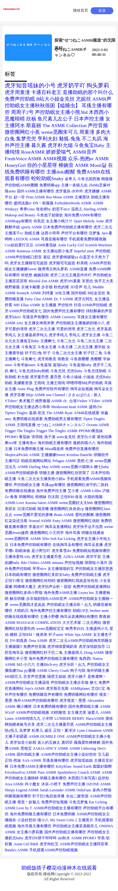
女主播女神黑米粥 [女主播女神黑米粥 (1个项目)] (39, 323)
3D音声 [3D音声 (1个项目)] (76, 287)
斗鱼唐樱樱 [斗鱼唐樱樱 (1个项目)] (79, 359)
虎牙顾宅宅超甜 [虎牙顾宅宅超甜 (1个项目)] (62, 263)
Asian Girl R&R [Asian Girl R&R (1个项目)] (26, 844)
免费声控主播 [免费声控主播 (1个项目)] (74, 784)
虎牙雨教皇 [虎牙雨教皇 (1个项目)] (46, 359)
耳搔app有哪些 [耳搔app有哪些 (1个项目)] (53, 485)
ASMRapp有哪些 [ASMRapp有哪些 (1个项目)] (18, 221)
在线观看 (87, 867)
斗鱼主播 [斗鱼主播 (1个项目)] (65, 347)
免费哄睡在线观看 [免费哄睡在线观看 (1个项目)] (28, 419)
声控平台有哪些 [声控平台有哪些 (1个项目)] (74, 233)
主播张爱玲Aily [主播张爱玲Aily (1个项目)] (17, 556)
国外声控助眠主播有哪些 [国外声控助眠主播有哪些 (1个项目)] (65, 832)
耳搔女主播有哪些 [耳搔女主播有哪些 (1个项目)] (92, 317)
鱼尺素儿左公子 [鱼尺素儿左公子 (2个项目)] (55, 118)
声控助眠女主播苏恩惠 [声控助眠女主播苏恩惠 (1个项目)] (94, 568)
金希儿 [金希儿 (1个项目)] (70, 179)
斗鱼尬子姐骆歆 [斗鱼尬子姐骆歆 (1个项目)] (50, 215)
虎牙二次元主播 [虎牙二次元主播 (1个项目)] (42, 329)
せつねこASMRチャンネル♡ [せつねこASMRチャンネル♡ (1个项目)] (61, 425)
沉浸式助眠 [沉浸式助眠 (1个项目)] (26, 509)
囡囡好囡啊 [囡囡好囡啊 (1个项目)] (102, 766)
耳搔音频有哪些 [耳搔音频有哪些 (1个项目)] (54, 239)
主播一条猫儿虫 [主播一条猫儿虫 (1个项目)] (74, 185)
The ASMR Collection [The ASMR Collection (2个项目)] (64, 125)
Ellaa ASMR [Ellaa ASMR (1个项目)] (30, 305)
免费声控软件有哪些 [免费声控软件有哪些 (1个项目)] (52, 389)
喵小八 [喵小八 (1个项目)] (43, 820)
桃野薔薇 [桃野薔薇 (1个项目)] (12, 287)
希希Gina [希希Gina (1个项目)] (27, 209)
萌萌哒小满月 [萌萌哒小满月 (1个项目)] (96, 562)
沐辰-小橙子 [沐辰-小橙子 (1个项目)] (51, 784)
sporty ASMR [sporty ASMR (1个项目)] (31, 227)
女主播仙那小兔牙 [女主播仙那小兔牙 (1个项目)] (58, 251)
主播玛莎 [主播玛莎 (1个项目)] (12, 461)
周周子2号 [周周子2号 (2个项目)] (22, 112)
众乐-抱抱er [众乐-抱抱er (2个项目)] (80, 158)
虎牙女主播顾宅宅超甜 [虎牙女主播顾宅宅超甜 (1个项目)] (29, 263)
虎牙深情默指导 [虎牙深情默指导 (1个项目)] (92, 646)
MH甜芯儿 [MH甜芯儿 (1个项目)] (13, 676)
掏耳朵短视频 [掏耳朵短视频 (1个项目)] (81, 389)
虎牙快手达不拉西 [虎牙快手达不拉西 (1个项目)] (88, 527)
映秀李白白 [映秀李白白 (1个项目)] (74, 628)
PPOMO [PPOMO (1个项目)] (11, 437)
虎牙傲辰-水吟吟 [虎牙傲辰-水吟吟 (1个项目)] (69, 191)
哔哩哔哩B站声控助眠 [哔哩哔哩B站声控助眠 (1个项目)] (84, 383)
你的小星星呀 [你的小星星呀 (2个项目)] (42, 165)
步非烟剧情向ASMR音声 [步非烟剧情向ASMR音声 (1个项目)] (46, 598)
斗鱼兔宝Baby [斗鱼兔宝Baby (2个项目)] (89, 145)
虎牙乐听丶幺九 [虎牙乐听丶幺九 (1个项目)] (72, 664)
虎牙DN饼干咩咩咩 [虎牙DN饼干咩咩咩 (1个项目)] (40, 838)
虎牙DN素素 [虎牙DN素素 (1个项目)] (70, 281)
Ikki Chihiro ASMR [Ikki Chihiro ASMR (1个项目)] (36, 562)
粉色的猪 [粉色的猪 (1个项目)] (61, 287)
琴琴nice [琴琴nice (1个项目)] (39, 568)
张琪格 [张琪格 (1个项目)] (37, 437)
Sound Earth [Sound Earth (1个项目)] (82, 766)
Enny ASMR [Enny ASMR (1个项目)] (62, 521)
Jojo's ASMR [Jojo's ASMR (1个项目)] (35, 688)
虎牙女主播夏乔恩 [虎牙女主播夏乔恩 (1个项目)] (46, 556)
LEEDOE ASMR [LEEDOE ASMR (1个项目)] (27, 239)
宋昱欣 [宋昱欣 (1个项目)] (87, 281)
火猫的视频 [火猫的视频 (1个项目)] (93, 497)
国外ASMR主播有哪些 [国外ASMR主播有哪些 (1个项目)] (35, 191)
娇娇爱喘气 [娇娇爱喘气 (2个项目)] (58, 152)
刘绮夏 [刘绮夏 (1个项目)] (47, 293)
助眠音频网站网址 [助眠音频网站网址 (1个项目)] (36, 461)
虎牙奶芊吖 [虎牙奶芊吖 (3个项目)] (71, 85)
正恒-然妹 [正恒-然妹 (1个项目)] (13, 760)
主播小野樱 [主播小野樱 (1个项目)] (49, 616)
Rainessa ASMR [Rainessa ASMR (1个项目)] (29, 251)
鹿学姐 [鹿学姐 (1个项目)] (99, 347)
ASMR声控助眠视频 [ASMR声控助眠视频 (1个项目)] (32, 712)
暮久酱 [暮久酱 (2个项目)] (38, 145)
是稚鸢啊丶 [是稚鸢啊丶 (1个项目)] (96, 676)
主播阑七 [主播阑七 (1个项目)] (47, 341)
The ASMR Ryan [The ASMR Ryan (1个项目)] (60, 413)
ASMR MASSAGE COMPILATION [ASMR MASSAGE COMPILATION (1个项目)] (33, 622)
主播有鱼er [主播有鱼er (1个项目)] (27, 443)
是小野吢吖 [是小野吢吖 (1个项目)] (40, 550)
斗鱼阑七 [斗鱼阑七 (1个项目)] (28, 359)
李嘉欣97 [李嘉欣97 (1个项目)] (36, 527)
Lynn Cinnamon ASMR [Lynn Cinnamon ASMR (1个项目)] (95, 730)
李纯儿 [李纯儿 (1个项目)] (74, 335)
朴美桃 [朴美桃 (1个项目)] (82, 263)
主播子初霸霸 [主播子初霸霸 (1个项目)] (16, 736)
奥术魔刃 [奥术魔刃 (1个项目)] (26, 401)
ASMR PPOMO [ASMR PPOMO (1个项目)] (83, 838)
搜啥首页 (80, 10)
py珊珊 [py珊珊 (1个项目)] (30, 670)
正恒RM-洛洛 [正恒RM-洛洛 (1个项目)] (71, 497)
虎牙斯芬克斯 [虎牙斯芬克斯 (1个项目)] (57, 688)
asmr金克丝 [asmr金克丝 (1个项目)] (66, 437)
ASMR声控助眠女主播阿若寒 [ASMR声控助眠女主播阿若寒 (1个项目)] (84, 844)
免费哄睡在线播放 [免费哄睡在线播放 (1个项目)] (20, 491)
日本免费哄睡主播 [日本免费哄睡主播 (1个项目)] (29, 449)
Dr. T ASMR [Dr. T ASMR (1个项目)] (63, 299)
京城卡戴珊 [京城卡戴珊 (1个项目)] (30, 287)
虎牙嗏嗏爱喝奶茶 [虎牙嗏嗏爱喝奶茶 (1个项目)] (62, 646)
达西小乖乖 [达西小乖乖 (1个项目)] (50, 233)
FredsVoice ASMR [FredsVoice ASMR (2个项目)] (23, 158)
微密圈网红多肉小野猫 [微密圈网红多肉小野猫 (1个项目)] (23, 592)
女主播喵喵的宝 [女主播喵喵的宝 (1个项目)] (61, 568)
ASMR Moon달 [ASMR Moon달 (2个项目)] (91, 165)
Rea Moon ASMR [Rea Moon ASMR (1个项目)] (60, 197)
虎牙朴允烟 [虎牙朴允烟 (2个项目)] (60, 145)
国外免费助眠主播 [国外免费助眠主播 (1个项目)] (83, 706)
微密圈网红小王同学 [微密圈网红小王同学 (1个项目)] (47, 532)
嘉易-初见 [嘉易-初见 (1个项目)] (37, 413)
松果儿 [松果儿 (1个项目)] (37, 730)
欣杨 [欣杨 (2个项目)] (31, 118)
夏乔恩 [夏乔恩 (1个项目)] (55, 377)
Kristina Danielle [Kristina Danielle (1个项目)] (79, 455)
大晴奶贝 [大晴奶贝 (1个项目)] (21, 610)
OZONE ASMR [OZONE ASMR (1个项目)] (99, 784)
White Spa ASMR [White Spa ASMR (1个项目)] (78, 634)
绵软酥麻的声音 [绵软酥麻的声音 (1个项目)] (99, 311)
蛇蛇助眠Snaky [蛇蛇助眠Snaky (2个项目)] (47, 178)
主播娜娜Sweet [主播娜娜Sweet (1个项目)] (53, 455)
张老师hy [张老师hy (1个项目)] (43, 209)
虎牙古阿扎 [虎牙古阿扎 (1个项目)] (83, 299)
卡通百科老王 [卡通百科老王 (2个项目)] (46, 92)
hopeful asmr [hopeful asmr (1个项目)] (84, 251)
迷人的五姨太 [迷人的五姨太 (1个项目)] (48, 742)
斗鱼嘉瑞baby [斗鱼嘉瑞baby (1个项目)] (80, 365)
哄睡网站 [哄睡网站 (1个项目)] (26, 497)
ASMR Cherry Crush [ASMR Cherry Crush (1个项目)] (53, 670)
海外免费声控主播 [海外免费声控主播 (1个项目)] (51, 491)
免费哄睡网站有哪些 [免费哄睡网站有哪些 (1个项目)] (81, 694)
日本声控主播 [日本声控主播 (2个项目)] (89, 118)
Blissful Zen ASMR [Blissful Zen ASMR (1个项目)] (44, 281)
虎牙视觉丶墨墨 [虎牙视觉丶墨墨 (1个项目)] (72, 700)
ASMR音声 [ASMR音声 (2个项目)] (84, 152)
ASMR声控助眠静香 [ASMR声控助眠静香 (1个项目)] (21, 473)
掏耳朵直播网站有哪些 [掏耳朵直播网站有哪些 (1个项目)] (79, 616)
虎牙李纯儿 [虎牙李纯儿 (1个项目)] (58, 335)
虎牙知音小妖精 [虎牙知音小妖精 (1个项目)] (23, 742)
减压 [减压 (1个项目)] (48, 730)
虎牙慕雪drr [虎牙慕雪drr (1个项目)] (61, 550)
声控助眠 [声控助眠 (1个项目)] (102, 251)
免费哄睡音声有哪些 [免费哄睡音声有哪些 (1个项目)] (46, 694)
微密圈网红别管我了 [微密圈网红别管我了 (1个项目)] (73, 473)
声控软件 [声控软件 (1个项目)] (65, 305)
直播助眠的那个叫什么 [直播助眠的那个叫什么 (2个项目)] (88, 92)
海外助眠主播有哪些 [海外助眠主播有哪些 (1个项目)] (55, 443)
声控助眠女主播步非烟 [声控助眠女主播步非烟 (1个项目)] (69, 682)
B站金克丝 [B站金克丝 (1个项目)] (96, 293)
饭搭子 (39, 867)
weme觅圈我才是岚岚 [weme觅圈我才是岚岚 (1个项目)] (27, 604)
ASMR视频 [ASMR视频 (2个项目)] (55, 158)
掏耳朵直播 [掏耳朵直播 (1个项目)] (93, 544)
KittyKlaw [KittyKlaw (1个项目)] (64, 766)
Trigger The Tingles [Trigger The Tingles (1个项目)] (20, 431)
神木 (72, 867)
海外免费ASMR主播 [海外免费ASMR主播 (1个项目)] (60, 592)
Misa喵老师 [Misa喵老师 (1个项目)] (54, 449)
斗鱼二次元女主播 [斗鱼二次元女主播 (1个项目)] (67, 353)
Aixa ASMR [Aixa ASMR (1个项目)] (14, 784)
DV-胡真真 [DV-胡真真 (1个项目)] (18, 640)
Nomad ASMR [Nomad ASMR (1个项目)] (40, 521)
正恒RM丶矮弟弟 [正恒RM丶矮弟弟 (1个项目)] (33, 634)
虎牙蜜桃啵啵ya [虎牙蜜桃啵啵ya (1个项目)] (65, 257)
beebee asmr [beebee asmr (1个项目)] (99, 610)
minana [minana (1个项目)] (57, 562)
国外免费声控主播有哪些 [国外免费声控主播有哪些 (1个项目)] (64, 311)
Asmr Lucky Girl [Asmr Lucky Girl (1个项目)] (71, 245)
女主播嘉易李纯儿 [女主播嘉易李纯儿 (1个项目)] (32, 335)
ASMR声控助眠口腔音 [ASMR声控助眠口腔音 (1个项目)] (23, 257)
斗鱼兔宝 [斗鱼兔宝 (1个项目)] (28, 347)
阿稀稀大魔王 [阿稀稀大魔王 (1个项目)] (25, 586)
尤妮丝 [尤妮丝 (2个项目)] (83, 99)
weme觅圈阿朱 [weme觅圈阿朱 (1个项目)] (17, 538)
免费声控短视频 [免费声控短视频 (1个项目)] (54, 802)
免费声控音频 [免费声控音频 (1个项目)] (34, 646)
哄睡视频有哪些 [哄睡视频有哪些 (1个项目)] (18, 796)
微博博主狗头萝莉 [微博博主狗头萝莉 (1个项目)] (53, 269)
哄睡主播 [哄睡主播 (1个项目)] (46, 473)
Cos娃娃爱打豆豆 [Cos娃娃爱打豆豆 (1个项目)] (19, 245)
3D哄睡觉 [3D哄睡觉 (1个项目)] (58, 712)
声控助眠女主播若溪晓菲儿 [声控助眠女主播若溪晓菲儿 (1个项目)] (75, 826)
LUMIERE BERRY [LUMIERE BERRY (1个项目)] (69, 718)
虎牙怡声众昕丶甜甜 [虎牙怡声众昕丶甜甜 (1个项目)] (54, 586)
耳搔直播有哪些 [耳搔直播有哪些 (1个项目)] (55, 760)
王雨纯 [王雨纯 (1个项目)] (39, 383)
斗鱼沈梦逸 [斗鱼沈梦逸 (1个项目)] (78, 802)
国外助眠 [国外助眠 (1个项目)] (78, 293)
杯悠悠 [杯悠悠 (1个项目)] (26, 275)
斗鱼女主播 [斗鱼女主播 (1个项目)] (46, 347)
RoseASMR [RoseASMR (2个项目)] (33, 152)
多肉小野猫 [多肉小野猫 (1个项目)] (102, 790)
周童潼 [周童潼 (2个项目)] (86, 132)
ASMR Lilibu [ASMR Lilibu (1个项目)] (90, 491)
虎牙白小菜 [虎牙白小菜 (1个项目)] (86, 437)
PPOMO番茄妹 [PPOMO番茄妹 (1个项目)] (91, 431)
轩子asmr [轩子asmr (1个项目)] (55, 634)
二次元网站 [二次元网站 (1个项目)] (91, 622)
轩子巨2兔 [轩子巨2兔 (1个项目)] (33, 353)
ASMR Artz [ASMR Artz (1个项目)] (14, 323)
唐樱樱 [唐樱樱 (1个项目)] (96, 359)
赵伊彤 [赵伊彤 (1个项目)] (103, 778)
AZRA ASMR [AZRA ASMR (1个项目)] (73, 556)
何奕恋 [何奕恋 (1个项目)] (39, 221)
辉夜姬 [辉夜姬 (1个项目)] (104, 616)
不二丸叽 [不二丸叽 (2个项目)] (92, 138)
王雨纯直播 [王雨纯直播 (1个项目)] (26, 425)
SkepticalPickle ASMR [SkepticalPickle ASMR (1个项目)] (22, 455)
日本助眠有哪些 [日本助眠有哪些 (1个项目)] (18, 574)
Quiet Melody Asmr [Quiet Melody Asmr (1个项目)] (89, 221)
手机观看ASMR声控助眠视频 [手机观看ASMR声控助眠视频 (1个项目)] (53, 850)
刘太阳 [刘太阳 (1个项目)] (53, 497)
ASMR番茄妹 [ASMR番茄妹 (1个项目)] (46, 245)
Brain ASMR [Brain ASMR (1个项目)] (64, 515)
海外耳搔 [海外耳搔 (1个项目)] (72, 532)
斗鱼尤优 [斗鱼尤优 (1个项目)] (57, 371)
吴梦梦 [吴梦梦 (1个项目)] (25, 730)
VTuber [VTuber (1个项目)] (94, 401)
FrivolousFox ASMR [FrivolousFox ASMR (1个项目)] (21, 772)
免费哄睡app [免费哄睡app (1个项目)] (49, 185)
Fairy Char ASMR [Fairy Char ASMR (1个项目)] (39, 299)
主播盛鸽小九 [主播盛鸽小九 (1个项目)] (97, 628)
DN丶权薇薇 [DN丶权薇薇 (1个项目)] (43, 203)
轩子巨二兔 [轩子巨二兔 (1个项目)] (92, 353)
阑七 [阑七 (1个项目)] (13, 371)
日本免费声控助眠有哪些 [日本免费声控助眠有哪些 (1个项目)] (30, 544)
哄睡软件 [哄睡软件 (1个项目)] (101, 455)
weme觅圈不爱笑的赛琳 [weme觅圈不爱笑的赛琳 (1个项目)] (33, 515)
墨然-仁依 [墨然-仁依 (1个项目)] (85, 461)
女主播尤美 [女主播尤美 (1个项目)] (76, 712)
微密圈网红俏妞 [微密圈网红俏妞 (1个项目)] (86, 521)
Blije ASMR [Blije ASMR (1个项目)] (35, 395)
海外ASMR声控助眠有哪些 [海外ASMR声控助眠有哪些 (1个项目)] (36, 700)
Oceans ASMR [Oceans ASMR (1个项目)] (98, 425)
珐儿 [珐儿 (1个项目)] (87, 287)
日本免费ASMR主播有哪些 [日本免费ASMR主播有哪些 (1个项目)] (32, 766)
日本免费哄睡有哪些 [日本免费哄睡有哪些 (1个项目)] (50, 706)
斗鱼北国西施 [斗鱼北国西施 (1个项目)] (88, 179)
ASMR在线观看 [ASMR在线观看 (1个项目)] (86, 413)
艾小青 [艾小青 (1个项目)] (73, 491)
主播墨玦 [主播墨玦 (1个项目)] (82, 197)
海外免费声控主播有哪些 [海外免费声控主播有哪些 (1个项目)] (50, 610)
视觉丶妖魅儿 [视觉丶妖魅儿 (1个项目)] (28, 802)
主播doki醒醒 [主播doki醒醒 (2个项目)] (60, 171)
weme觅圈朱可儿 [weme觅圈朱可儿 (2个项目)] (59, 132)
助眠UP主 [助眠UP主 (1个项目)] (81, 610)
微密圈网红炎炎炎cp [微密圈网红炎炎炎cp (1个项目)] (67, 509)
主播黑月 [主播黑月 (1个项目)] (85, 820)
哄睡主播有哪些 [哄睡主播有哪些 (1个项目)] (53, 778)
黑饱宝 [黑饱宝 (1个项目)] (26, 748)
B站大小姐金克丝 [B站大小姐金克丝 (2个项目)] (55, 99)
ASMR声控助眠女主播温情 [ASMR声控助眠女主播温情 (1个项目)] (27, 682)
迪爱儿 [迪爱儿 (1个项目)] (93, 712)
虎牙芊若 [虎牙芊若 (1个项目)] (93, 556)
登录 (102, 11)
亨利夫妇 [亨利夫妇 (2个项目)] (47, 138)
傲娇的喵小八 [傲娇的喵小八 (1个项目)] (84, 443)
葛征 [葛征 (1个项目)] (47, 257)
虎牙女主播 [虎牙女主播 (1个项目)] (90, 335)
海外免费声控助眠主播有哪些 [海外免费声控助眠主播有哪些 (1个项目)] (53, 658)
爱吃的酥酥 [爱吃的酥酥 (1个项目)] (84, 515)
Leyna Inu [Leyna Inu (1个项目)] (86, 592)
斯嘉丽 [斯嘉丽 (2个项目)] (33, 125)
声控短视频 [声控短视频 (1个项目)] (74, 562)
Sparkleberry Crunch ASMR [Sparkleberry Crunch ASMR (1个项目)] (78, 772)
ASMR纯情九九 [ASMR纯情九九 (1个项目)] (28, 718)
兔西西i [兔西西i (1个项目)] (85, 658)
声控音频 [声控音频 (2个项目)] (98, 125)
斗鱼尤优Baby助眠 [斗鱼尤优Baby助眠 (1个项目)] (34, 371)
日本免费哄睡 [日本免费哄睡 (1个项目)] (64, 814)
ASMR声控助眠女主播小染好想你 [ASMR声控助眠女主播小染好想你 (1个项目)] (69, 754)
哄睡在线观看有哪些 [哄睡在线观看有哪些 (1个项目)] (22, 616)
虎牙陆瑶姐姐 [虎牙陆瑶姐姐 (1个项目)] (81, 760)
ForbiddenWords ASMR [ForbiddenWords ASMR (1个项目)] (73, 203)
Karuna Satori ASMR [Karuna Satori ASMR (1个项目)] (41, 503)
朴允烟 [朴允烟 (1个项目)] (23, 377)
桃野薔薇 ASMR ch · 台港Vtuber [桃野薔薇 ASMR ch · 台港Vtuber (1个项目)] (61, 401)
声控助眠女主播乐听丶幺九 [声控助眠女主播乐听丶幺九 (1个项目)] (69, 604)
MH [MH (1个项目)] (17, 305)
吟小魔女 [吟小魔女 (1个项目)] (32, 784)
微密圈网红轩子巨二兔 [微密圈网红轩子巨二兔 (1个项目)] (44, 652)
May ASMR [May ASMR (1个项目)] (51, 467)
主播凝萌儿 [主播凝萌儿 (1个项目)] (73, 652)
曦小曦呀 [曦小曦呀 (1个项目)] (24, 706)
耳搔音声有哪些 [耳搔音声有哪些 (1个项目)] (35, 317)
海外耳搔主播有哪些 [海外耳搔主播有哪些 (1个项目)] (34, 826)
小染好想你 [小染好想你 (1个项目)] (26, 820)
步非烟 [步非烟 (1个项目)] (47, 287)
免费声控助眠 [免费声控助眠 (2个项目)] (20, 99)
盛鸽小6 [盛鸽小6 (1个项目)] (95, 407)
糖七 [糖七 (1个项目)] (93, 682)
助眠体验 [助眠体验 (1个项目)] (22, 550)
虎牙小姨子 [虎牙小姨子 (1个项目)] (76, 676)
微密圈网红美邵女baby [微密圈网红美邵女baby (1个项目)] (51, 574)
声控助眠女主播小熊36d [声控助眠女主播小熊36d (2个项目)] (61, 112)
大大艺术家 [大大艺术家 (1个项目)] (71, 622)
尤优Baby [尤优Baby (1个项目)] (74, 371)
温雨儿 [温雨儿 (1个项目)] (76, 209)
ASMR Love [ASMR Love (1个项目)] (14, 503)
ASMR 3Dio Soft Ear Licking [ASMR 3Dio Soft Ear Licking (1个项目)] (53, 538)
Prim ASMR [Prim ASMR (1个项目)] (35, 197)
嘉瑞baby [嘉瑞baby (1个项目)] (60, 365)
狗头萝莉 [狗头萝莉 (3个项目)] (98, 85)
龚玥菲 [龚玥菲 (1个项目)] (67, 742)
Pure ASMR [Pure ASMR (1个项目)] (47, 772)
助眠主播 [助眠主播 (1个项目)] (32, 233)
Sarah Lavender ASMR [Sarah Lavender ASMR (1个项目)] (57, 790)
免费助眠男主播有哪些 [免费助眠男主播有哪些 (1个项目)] (63, 419)
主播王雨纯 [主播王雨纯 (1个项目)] (55, 383)
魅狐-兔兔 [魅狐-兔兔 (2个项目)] (70, 138)
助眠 (26, 867)
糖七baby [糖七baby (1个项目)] (101, 467)
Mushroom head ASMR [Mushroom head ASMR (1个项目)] (69, 407)
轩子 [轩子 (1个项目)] (47, 353)
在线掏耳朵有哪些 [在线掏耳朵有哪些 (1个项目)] (68, 544)
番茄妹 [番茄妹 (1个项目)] (24, 437)
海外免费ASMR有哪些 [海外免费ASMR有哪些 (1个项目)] (82, 215)
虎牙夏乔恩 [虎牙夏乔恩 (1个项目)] (39, 377)
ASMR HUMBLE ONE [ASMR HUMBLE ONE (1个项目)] (47, 736)
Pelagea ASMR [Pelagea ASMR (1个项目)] (64, 461)
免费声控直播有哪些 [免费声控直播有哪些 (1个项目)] (82, 449)
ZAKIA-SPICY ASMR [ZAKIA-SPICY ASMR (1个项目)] (50, 748)
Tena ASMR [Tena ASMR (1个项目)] (38, 640)
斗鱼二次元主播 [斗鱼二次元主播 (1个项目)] (90, 341)
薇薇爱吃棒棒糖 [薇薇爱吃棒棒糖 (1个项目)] (87, 742)
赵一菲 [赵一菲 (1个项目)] (19, 197)
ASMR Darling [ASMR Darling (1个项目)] (29, 467)
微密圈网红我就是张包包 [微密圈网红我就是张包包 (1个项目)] (77, 580)
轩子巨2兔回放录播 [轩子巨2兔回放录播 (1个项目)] (48, 796)
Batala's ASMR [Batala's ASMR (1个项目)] (16, 850)
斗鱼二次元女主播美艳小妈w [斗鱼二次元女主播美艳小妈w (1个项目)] (41, 479)
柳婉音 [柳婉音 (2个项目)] (66, 165)
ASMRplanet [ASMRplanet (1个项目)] (80, 688)
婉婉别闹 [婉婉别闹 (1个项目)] (41, 275)
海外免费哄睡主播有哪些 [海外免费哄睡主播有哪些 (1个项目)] (30, 814)
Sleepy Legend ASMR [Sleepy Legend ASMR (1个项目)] (22, 790)
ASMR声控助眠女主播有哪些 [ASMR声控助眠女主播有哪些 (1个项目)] (57, 808)
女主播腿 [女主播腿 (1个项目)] (48, 305)
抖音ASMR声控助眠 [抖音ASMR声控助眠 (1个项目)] (90, 305)
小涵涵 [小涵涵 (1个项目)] (88, 377)
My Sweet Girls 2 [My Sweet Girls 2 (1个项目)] (63, 820)
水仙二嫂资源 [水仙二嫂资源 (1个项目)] (77, 796)
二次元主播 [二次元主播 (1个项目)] (83, 347)
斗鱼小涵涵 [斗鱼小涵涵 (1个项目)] (72, 377)
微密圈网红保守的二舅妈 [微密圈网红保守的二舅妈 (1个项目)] (87, 485)
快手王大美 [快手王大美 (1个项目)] (103, 281)
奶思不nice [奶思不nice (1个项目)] (61, 209)
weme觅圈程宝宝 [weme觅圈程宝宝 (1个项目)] (50, 628)
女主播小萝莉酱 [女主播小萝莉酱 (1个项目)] (30, 832)
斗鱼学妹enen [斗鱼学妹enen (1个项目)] (24, 365)
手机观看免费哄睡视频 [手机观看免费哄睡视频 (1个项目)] (87, 239)
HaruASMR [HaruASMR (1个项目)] (95, 718)
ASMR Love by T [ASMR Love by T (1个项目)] (18, 808)
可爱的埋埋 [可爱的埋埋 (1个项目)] (65, 329)
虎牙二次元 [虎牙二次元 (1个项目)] (85, 329)
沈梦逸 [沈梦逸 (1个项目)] (94, 233)
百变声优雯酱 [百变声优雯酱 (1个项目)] (34, 676)
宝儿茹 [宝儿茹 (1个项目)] (103, 754)
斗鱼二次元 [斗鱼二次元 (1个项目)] (66, 341)
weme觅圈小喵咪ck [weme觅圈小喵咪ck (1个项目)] (77, 467)
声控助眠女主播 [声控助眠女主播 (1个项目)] (27, 485)
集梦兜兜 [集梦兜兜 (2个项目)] (26, 138)
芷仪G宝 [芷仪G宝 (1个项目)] (98, 688)
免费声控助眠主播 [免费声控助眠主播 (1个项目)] (86, 574)
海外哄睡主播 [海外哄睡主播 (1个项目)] (98, 670)
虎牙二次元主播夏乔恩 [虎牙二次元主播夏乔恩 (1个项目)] (55, 724)
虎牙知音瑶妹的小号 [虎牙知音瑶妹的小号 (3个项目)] (30, 85)
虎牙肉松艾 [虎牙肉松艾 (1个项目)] (49, 844)
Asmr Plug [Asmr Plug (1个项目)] (25, 389)
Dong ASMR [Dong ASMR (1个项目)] (94, 652)
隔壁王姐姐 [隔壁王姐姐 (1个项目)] (56, 676)
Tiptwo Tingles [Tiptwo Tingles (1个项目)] (16, 413)
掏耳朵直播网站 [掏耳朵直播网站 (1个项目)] (58, 527)
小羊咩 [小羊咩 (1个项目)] (47, 718)
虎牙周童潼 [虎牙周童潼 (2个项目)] (17, 92)
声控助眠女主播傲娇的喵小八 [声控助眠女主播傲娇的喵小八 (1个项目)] (80, 323)
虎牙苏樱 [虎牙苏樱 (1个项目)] (17, 395)
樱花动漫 (57, 867)
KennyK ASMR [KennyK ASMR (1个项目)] (29, 293)
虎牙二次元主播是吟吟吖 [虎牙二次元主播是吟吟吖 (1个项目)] (71, 275)
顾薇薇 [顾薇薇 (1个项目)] (107, 179)
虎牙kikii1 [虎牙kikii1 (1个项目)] (13, 317)
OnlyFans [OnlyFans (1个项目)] (83, 790)
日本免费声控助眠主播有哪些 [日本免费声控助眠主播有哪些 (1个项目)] (67, 227)
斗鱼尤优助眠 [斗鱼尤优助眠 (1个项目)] (95, 371)
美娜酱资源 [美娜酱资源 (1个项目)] (23, 383)
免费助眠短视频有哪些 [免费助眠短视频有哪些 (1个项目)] (91, 550)
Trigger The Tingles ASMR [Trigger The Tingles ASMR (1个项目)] (56, 431)
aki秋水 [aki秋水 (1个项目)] (64, 838)
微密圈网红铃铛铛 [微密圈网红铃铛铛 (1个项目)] (40, 580)
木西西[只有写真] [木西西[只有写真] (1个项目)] (82, 778)
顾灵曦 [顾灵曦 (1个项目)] (43, 509)
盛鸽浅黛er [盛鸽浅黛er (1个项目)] (22, 203)
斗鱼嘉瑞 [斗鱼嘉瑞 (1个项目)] (44, 365)
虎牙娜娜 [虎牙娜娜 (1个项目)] (91, 191)
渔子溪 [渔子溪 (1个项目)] (49, 437)
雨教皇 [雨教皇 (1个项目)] (63, 359)
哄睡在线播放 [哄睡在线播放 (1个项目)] (92, 532)
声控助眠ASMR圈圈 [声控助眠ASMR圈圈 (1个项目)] (21, 185)
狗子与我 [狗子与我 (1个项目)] (77, 670)
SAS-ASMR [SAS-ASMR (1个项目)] (31, 760)
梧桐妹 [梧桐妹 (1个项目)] (41, 497)
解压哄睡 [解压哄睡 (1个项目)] (17, 598)
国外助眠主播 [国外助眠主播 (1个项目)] (28, 754)
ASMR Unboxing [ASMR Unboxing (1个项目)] (82, 748)
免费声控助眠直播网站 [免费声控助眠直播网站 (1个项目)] (91, 586)
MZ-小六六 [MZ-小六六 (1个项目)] (26, 664)
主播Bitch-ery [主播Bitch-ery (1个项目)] (47, 664)
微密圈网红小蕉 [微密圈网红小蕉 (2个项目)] (22, 132)
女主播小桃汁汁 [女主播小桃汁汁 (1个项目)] (59, 221)
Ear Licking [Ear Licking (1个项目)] (98, 802)
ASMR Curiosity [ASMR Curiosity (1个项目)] (63, 317)
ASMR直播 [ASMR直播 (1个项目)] (78, 269)
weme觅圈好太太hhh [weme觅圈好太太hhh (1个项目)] (76, 503)
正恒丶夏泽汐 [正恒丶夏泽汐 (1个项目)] (64, 730)
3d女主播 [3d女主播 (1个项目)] (62, 293)
